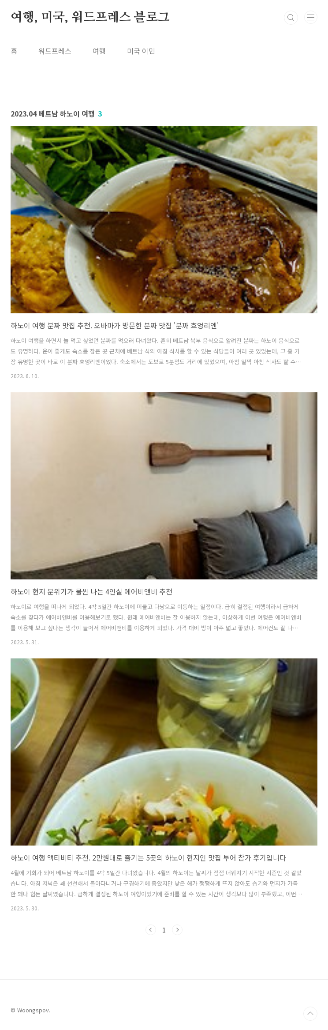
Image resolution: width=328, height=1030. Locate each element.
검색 (291, 17)
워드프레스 (54, 50)
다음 (177, 930)
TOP (310, 1014)
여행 (99, 50)
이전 (150, 930)
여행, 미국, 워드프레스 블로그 (90, 17)
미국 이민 (141, 50)
